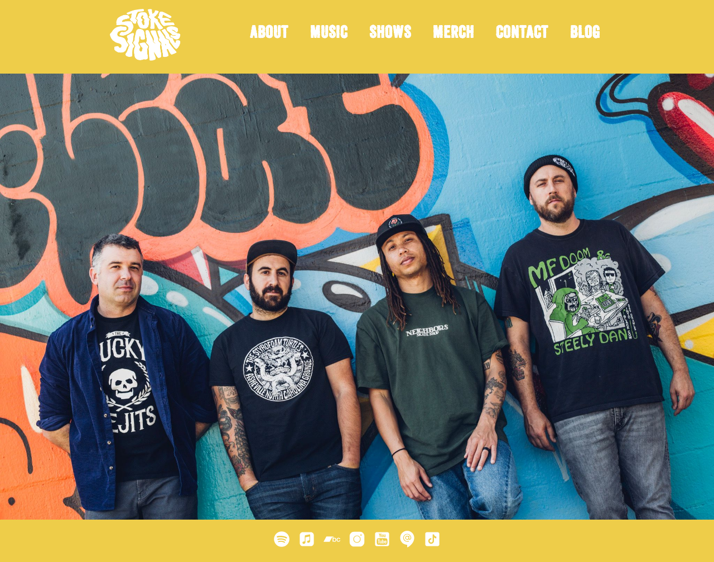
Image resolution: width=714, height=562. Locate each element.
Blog (585, 34)
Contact (522, 34)
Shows (390, 34)
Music (329, 34)
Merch (453, 34)
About (269, 34)
